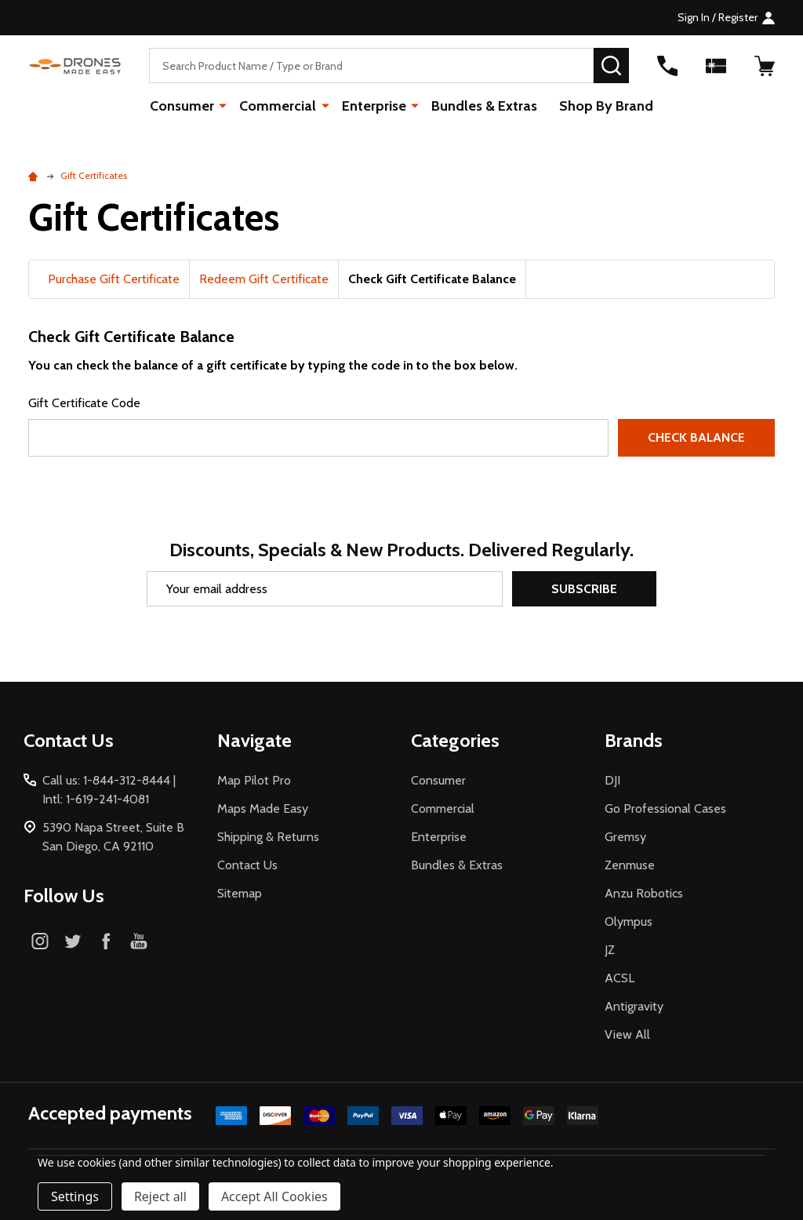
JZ (610, 949)
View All (627, 1034)
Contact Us (247, 865)
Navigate (254, 740)
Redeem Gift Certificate (264, 278)
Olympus (628, 921)
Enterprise (374, 106)
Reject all (160, 1196)
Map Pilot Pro (254, 780)
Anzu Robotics (644, 893)
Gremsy (625, 836)
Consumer (183, 106)
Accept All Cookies (274, 1196)
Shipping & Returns (268, 836)
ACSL (619, 978)
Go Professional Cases (665, 808)
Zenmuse (630, 865)
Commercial (278, 106)
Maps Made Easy (262, 808)
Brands (634, 740)
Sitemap (239, 893)
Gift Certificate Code (84, 402)
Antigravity (634, 1006)
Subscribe (584, 588)
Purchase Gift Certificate (114, 278)
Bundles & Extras (484, 106)
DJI (612, 780)
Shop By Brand (606, 106)
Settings (75, 1196)
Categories (455, 740)
